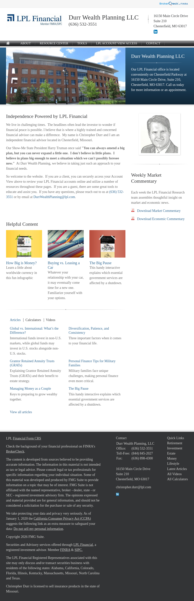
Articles (15, 320)
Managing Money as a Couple (30, 388)
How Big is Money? (21, 263)
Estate (171, 453)
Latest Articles (177, 469)
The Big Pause (100, 263)
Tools (82, 43)
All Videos (174, 474)
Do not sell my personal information (38, 529)
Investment (174, 448)
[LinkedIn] (155, 32)
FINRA (65, 550)
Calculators (33, 320)
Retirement (174, 443)
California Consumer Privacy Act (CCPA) (62, 518)
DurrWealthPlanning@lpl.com (54, 197)
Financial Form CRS (27, 438)
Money (172, 458)
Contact (153, 43)
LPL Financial (83, 545)
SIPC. (78, 550)
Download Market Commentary (159, 211)
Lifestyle (173, 463)
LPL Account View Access (116, 43)
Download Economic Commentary (161, 219)
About (25, 43)
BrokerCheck (15, 451)
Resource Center (54, 43)
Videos (50, 320)
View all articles (21, 412)
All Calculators (177, 479)
